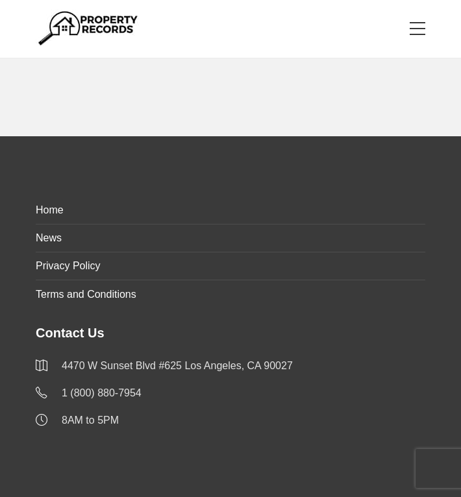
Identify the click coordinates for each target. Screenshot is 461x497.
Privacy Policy (68, 265)
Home (50, 209)
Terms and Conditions (86, 294)
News (49, 237)
